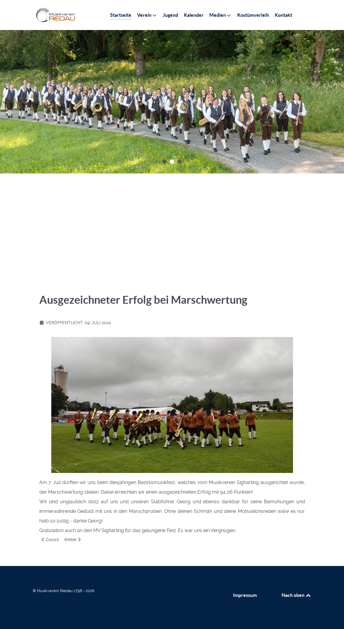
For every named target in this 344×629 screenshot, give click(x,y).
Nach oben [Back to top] (297, 595)
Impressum (245, 595)
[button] (164, 161)
